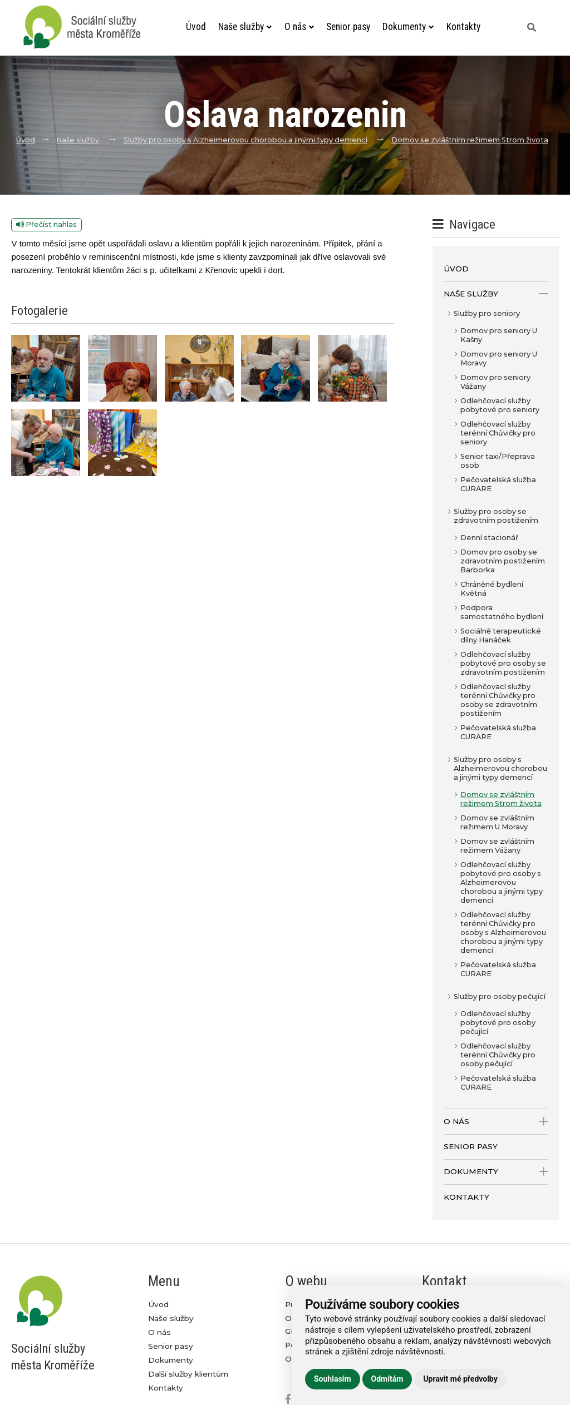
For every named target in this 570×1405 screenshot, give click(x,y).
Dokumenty (408, 26)
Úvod (196, 26)
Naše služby (245, 26)
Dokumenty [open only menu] (495, 1171)
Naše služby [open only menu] (495, 294)
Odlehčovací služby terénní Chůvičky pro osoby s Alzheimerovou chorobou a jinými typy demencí (503, 932)
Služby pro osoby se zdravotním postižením (496, 516)
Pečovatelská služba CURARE (498, 484)
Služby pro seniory (487, 313)
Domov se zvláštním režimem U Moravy (497, 822)
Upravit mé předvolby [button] (460, 1378)
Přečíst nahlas (46, 224)
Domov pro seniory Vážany (495, 381)
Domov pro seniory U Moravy (498, 358)
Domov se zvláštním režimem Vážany (497, 845)
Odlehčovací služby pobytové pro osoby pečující (497, 1023)
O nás (298, 26)
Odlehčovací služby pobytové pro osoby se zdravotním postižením (503, 663)
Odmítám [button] (387, 1378)
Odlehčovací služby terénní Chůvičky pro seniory (497, 433)
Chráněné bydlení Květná (491, 588)
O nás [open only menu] (495, 1121)
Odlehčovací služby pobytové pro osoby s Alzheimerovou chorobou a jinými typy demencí (501, 882)
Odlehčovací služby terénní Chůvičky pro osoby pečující (497, 1055)
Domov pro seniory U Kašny (498, 335)
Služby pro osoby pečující (500, 996)
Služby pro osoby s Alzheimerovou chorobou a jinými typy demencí (245, 140)
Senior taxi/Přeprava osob (497, 460)
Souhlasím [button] (332, 1378)
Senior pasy (348, 26)
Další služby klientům (188, 1373)
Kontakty (463, 26)
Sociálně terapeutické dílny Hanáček (500, 635)
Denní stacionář (489, 537)
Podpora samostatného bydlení (501, 612)
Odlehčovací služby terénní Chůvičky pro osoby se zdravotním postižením (498, 700)
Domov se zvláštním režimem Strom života (469, 140)
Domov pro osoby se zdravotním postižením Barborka (502, 561)
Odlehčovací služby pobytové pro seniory (499, 405)
